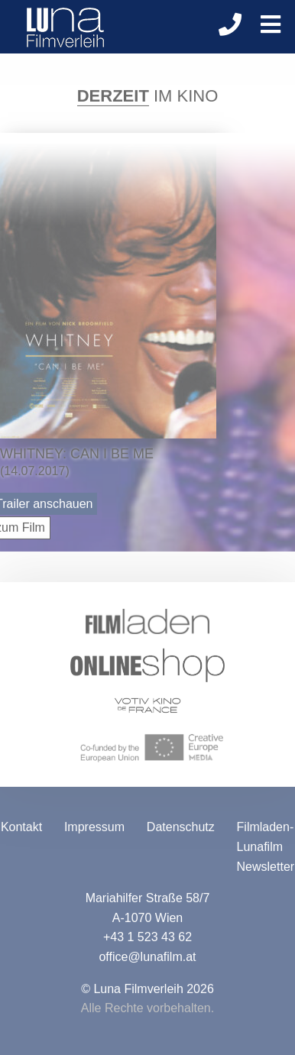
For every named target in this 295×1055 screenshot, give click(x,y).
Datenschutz (181, 829)
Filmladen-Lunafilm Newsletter (266, 849)
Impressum (94, 829)
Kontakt (21, 829)
